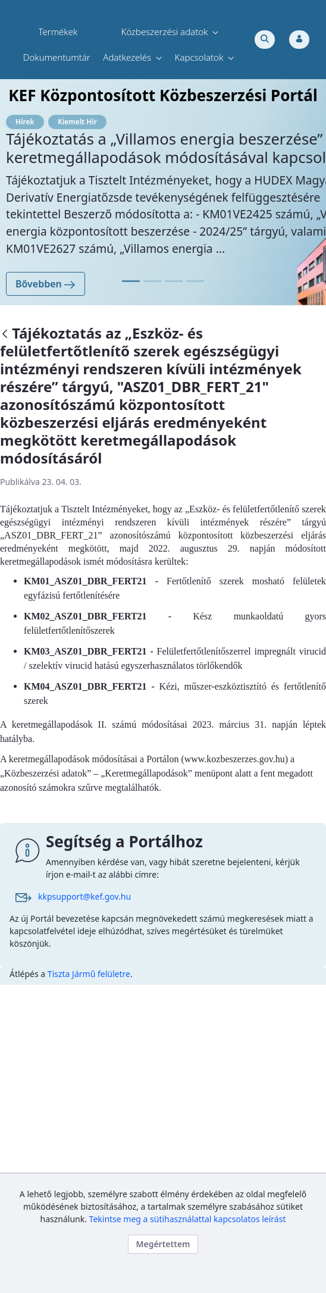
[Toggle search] (265, 39)
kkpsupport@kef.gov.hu (84, 896)
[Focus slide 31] (195, 281)
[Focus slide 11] (152, 281)
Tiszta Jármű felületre (89, 973)
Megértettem (163, 1244)
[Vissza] (5, 335)
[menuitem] (58, 32)
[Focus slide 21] (174, 281)
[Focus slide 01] (131, 281)
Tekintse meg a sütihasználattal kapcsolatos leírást (187, 1219)
